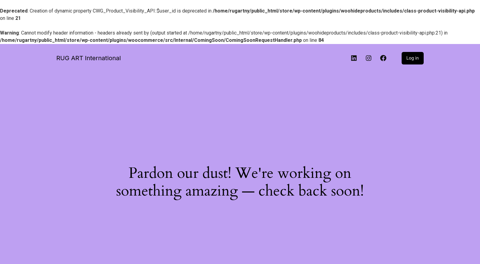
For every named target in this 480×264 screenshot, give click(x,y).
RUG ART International (88, 58)
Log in (413, 58)
